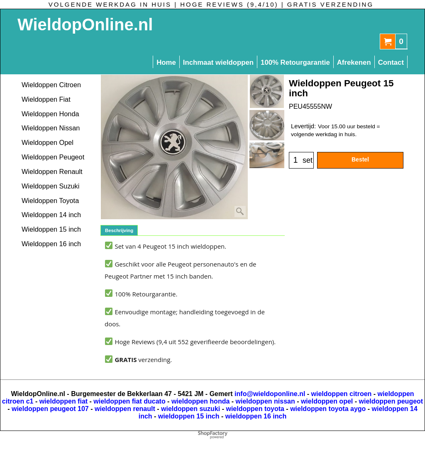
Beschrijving (119, 230)
